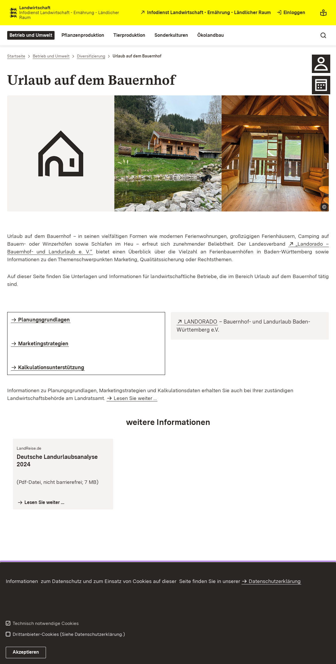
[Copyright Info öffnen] (324, 206)
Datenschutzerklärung (275, 581)
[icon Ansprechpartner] (321, 64)
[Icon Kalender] (321, 85)
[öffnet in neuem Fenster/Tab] (205, 13)
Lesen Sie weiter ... (135, 398)
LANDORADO (201, 321)
